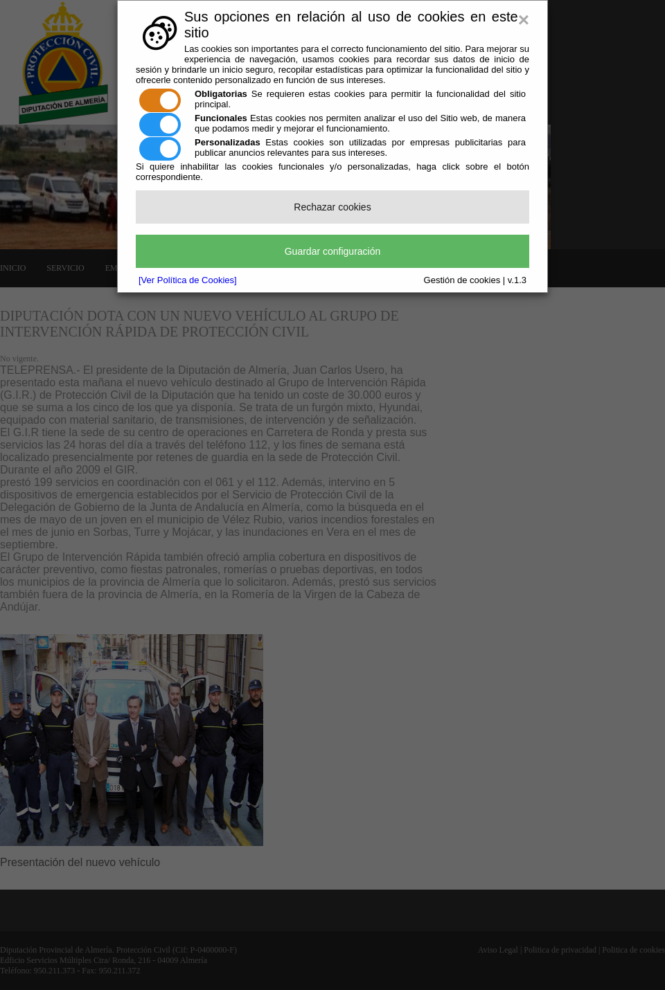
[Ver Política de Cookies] (188, 280)
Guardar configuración (333, 251)
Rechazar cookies (332, 207)
